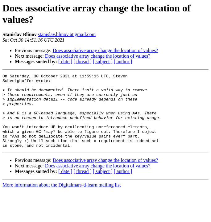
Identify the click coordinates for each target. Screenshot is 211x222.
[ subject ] (103, 61)
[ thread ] (82, 61)
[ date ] (65, 61)
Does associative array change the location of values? (105, 50)
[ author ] (123, 61)
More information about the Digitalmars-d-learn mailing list (61, 199)
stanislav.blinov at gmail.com (67, 34)
